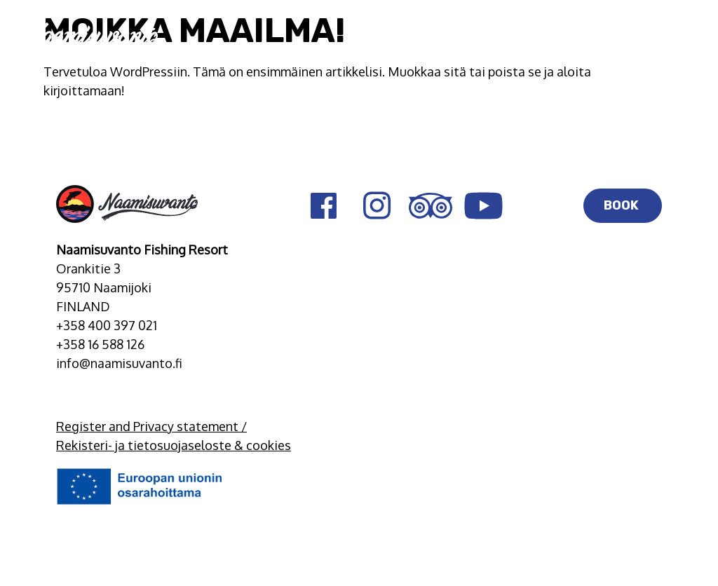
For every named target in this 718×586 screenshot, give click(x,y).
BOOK (623, 205)
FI (608, 37)
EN (638, 37)
